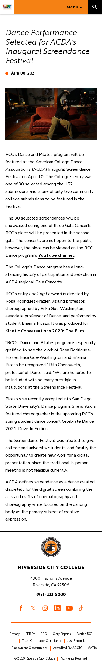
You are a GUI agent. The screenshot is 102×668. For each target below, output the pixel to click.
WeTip (92, 648)
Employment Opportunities (29, 648)
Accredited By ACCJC (67, 648)
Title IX (27, 641)
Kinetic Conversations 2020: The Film (44, 331)
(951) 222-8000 (51, 594)
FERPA (30, 634)
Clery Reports (62, 634)
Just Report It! (76, 641)
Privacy (15, 634)
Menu (72, 6)
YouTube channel (56, 255)
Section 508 (84, 634)
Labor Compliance (49, 641)
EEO (44, 634)
